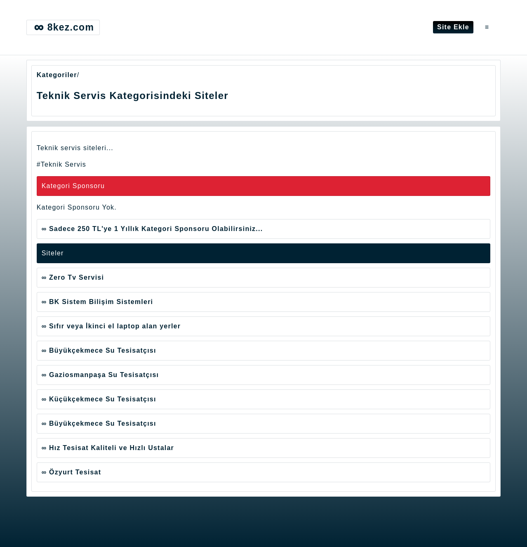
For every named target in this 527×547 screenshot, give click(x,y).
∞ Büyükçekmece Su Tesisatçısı (99, 350)
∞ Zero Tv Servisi (73, 277)
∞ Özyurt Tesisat (71, 472)
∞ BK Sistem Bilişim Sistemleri (97, 301)
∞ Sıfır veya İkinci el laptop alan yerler (111, 326)
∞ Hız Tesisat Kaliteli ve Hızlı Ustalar (108, 447)
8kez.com (63, 27)
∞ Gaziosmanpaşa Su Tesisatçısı (100, 374)
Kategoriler (57, 74)
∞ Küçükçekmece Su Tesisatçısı (99, 399)
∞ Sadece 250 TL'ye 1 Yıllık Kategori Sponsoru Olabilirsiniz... (152, 228)
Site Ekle (453, 27)
